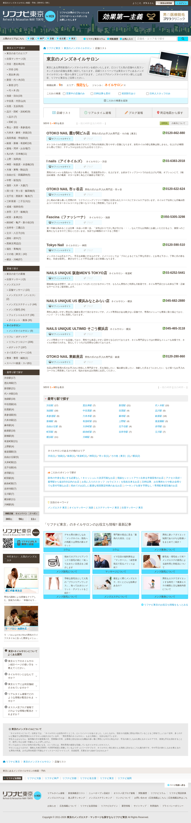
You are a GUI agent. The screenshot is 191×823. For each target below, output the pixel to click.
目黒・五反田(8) (14, 106)
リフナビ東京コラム (94, 39)
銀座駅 (158, 416)
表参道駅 (51, 416)
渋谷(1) (51, 456)
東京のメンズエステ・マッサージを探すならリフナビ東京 (97, 817)
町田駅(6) (9, 478)
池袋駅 (49, 410)
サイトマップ (140, 806)
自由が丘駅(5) (11, 457)
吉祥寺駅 (123, 431)
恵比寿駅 (87, 405)
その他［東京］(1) (120, 456)
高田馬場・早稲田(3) (16, 138)
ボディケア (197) (16, 347)
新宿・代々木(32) (14, 79)
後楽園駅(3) (10, 451)
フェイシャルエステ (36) (20, 315)
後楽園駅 (159, 421)
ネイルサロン (12, 325)
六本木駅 (87, 416)
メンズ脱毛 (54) (16, 309)
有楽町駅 (87, 421)
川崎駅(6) (9, 504)
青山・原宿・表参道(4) (17, 127)
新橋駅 (49, 421)
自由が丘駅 (52, 426)
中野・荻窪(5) (13, 180)
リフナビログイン (109, 806)
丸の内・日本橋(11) (16, 153)
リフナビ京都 (69, 778)
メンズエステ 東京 (57, 507)
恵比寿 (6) (13, 74)
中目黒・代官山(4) (15, 101)
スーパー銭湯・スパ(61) (18, 363)
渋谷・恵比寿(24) (14, 64)
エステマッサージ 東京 (107, 507)
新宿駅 (122, 405)
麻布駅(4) (9, 425)
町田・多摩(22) (13, 217)
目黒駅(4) (9, 409)
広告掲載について (68, 806)
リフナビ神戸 (52, 778)
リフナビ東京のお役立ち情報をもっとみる (164, 604)
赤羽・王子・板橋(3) (16, 212)
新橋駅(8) (9, 436)
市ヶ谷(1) (104, 456)
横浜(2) (136, 456)
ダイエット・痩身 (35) (19, 320)
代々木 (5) (13, 90)
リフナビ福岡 (125, 778)
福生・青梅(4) (13, 249)
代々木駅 (159, 405)
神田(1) (93, 456)
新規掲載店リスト (76, 793)
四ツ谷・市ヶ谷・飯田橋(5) (20, 191)
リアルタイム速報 (55, 793)
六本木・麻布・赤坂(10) (18, 132)
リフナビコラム (158, 793)
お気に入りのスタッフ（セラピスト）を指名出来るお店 (110, 481)
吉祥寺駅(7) (10, 488)
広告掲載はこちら (157, 798)
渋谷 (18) (12, 69)
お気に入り (126, 39)
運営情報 (126, 806)
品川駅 (158, 410)
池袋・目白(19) (13, 95)
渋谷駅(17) (9, 378)
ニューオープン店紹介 (99, 793)
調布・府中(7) (13, 238)
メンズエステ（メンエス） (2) (21, 297)
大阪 (31, 38)
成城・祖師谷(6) (14, 206)
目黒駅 (122, 410)
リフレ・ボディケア (15, 336)
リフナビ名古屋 (88, 778)
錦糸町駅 (87, 431)
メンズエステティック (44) (22, 304)
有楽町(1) (82, 456)
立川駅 (158, 431)
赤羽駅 (158, 426)
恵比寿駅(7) (10, 383)
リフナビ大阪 (34, 778)
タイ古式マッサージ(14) (18, 352)
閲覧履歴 (112, 39)
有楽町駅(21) (11, 441)
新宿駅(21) (9, 388)
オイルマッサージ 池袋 (81, 507)
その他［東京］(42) (16, 254)
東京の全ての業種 (15, 274)
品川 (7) (12, 116)
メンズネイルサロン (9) (20, 330)
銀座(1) (71, 456)
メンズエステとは (55, 798)
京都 (50, 38)
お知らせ (51, 806)
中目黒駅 (87, 410)
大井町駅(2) (10, 462)
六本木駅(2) (10, 420)
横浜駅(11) (9, 499)
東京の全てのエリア (16, 53)
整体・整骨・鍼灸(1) (16, 358)
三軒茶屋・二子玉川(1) (17, 201)
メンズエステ (12, 284)
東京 (72, 38)
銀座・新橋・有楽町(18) (18, 143)
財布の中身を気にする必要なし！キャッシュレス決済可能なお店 (81, 478)
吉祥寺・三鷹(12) (15, 227)
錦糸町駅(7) (10, 483)
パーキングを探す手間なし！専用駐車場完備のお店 (150, 485)
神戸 (40, 38)
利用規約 (154, 806)
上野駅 (122, 421)
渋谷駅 (49, 405)
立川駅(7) (9, 494)
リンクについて (123, 798)
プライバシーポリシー (172, 806)
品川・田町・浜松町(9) (17, 111)
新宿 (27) (12, 85)
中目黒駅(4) (10, 404)
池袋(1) (61, 456)
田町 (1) (12, 122)
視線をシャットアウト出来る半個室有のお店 (140, 478)
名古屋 (61, 38)
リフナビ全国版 (12, 778)
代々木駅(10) (11, 393)
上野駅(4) (9, 446)
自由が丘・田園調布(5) (17, 175)
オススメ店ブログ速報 (124, 793)
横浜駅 (49, 437)
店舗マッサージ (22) (18, 290)
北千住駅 (123, 426)
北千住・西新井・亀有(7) (19, 196)
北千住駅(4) (10, 467)
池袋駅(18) (9, 399)
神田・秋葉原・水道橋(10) (19, 164)
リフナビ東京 (107, 778)
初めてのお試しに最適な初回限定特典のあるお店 (96, 485)
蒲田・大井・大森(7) (16, 185)
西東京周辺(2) (13, 243)
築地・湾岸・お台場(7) (17, 148)
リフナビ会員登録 (88, 806)
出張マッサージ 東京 (132, 507)
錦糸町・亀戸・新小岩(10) (19, 222)
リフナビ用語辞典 (177, 793)
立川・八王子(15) (15, 233)
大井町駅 (87, 426)
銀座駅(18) (9, 430)
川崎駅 (86, 437)
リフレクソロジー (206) (20, 342)
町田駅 (49, 431)
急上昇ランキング (76, 798)
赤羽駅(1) (9, 473)
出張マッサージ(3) (15, 58)
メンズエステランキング (100, 798)
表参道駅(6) (10, 415)
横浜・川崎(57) (13, 259)
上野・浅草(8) (13, 159)
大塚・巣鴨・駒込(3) (16, 169)
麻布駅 (122, 416)
